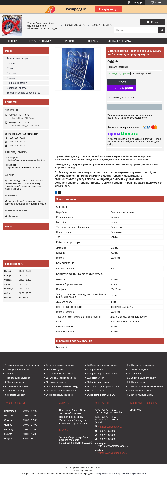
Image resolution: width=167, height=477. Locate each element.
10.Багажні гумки (54, 369)
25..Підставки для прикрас (141, 365)
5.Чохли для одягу (14, 382)
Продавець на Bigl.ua (83, 471)
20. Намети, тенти (96, 378)
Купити (122, 81)
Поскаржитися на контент (107, 474)
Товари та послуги (39, 41)
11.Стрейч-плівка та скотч (59, 373)
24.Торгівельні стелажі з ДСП (102, 395)
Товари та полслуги (17, 58)
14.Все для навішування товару (62, 386)
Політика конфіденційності (133, 474)
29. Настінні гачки (136, 382)
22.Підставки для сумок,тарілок (103, 386)
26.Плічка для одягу (137, 369)
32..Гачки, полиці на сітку (140, 395)
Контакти (92, 41)
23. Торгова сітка (95, 390)
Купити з (122, 88)
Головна (12, 41)
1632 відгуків (138, 2)
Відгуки (11, 78)
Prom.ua (99, 467)
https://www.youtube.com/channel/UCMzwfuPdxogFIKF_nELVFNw (27, 167)
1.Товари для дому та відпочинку (22, 365)
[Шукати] (161, 30)
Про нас (69, 41)
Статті (10, 68)
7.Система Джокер (14, 390)
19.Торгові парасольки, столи (102, 373)
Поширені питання (17, 83)
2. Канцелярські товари (17, 369)
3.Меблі (9, 373)
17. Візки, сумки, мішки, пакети (102, 365)
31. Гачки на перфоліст (139, 390)
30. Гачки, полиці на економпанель (145, 386)
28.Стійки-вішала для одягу (141, 378)
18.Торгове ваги (95, 369)
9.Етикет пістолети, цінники (60, 365)
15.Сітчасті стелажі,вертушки (61, 390)
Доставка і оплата (119, 41)
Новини (11, 63)
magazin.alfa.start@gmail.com (23, 134)
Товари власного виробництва (23, 92)
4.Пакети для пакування (17, 378)
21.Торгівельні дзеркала (99, 382)
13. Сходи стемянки (56, 382)
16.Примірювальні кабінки (59, 395)
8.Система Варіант (15, 395)
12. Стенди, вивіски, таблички (61, 378)
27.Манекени (134, 373)
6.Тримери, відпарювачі (17, 386)
